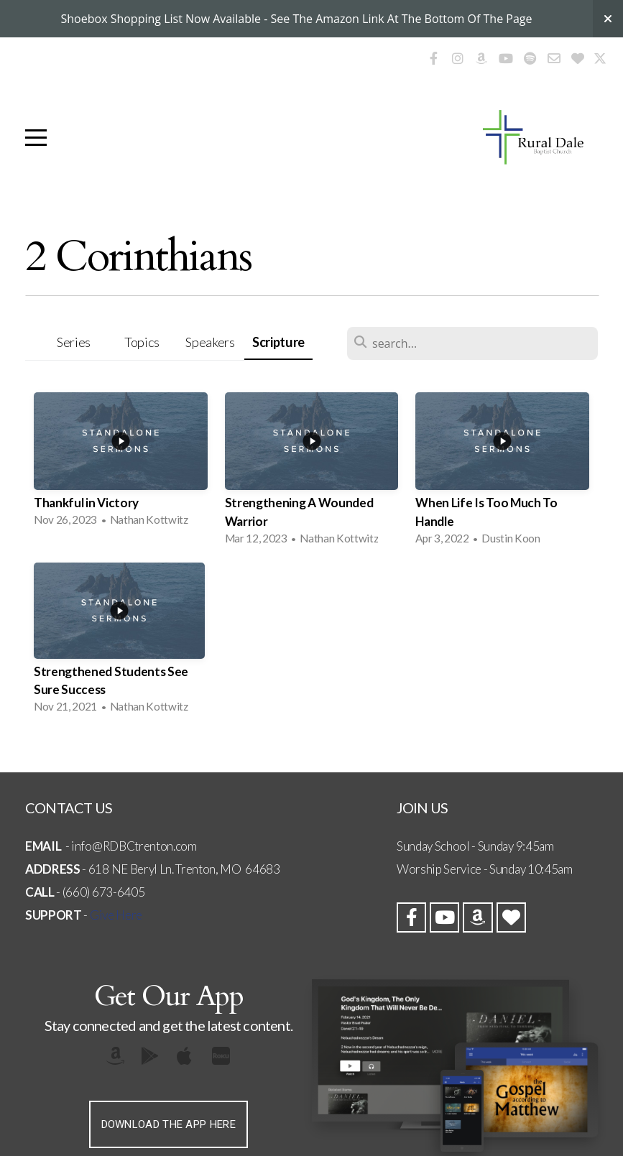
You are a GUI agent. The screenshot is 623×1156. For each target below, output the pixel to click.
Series (74, 342)
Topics (142, 342)
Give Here (116, 915)
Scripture (278, 342)
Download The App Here (168, 1124)
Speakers (209, 342)
